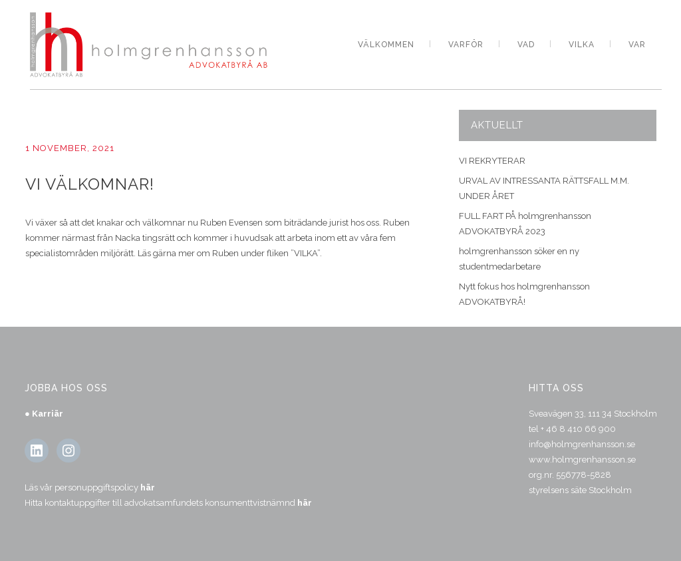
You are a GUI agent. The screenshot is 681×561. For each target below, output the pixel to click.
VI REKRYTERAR (492, 161)
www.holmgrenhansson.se (582, 460)
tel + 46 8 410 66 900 (572, 429)
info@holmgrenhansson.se (582, 444)
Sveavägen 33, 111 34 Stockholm (593, 414)
